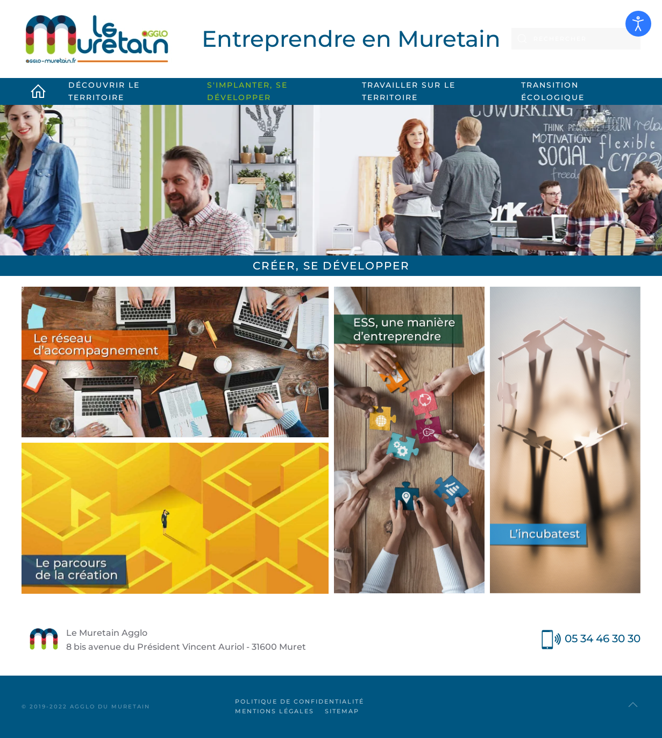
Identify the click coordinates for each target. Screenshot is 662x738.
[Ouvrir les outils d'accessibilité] (638, 24)
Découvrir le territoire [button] (104, 91)
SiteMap (342, 711)
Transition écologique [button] (553, 91)
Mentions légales (274, 711)
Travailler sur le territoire (408, 91)
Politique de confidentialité (299, 701)
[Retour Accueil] (97, 39)
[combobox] (575, 38)
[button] (632, 704)
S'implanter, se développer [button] (247, 91)
